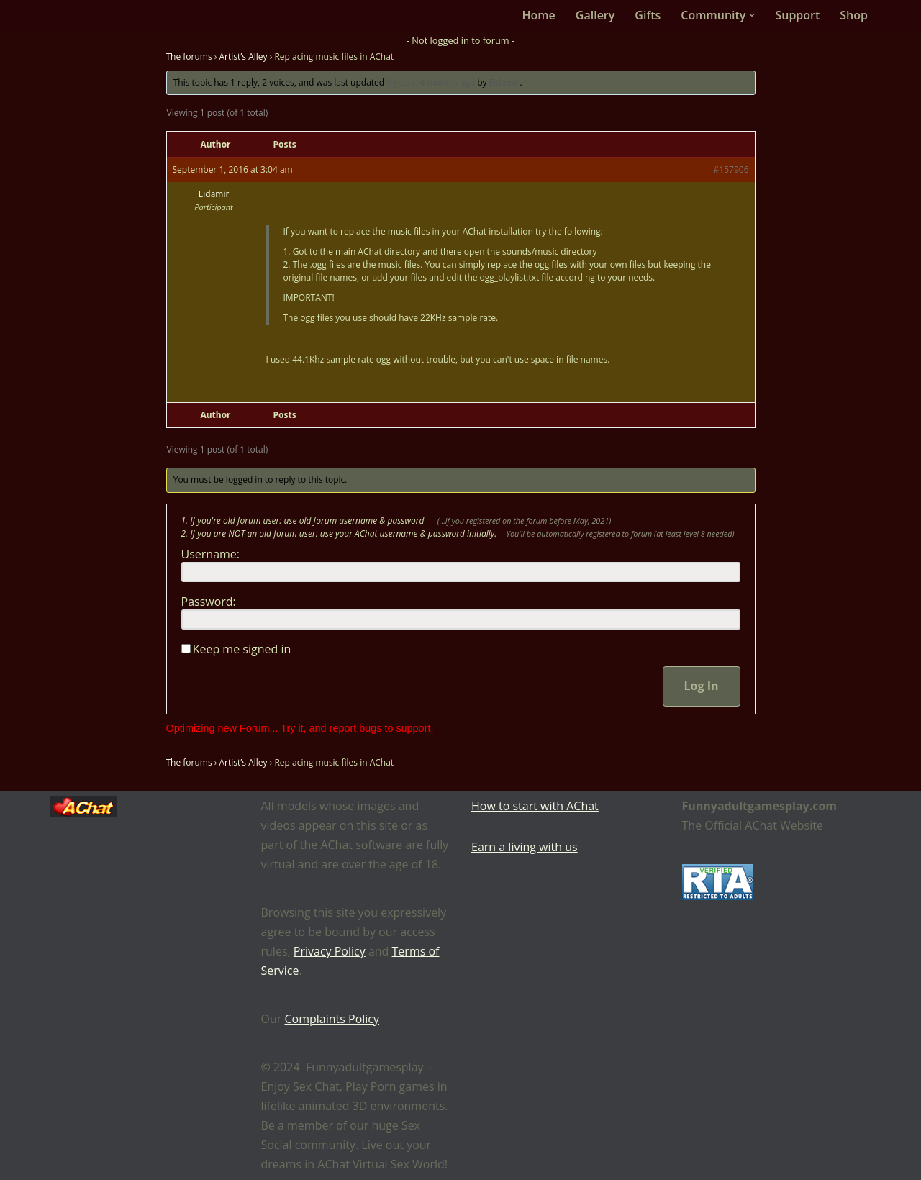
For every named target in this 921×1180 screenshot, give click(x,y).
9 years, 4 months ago (430, 82)
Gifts (648, 15)
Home (538, 15)
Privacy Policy (330, 951)
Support (797, 15)
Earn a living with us (524, 847)
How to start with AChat (535, 806)
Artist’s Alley (243, 56)
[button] (752, 15)
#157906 (731, 169)
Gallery (595, 15)
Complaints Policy (331, 1019)
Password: (208, 601)
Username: (210, 554)
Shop (854, 15)
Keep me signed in (242, 649)
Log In (701, 686)
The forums (189, 56)
